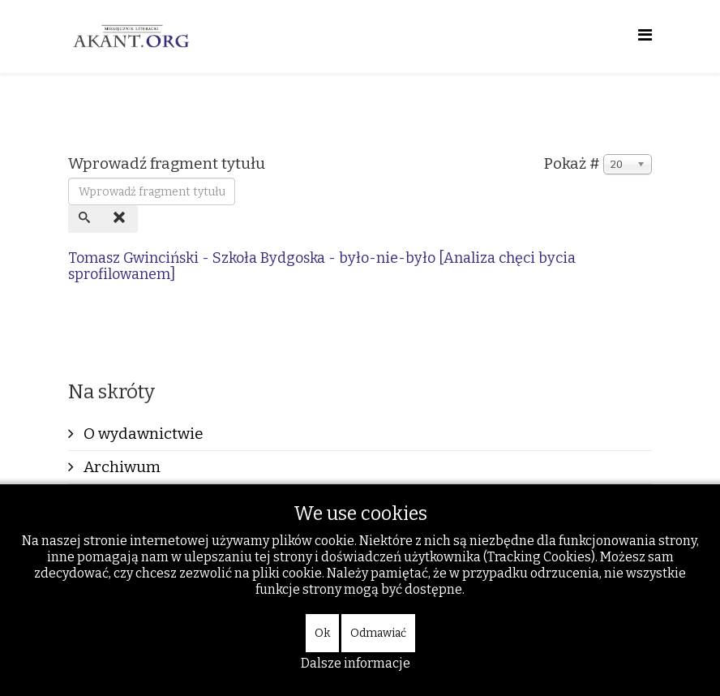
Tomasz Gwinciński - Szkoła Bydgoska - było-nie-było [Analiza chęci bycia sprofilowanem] (322, 266)
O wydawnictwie (142, 433)
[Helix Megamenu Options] (645, 35)
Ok (322, 633)
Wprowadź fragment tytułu (168, 163)
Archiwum (120, 467)
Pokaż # (572, 163)
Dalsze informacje (355, 663)
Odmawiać (378, 633)
